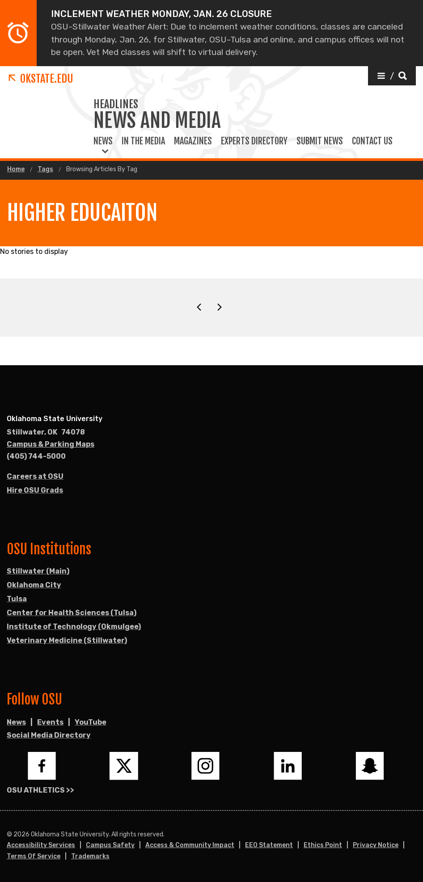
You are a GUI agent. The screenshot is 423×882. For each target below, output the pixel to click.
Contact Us (372, 141)
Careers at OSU (35, 476)
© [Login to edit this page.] (9, 834)
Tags (45, 169)
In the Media (143, 141)
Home (16, 169)
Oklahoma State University (54, 418)
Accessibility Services (41, 845)
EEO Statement (269, 845)
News (103, 141)
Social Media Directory (49, 735)
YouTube (90, 722)
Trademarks (90, 856)
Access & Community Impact (189, 845)
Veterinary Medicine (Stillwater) (67, 640)
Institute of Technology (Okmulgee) (74, 626)
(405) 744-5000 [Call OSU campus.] (36, 456)
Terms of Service (33, 856)
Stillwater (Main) (38, 571)
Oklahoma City (34, 585)
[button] (392, 75)
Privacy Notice (375, 845)
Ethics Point (323, 845)
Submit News (319, 141)
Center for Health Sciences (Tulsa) (71, 612)
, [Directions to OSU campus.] (46, 432)
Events (50, 722)
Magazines (193, 141)
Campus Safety (110, 845)
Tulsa (17, 599)
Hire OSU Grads (35, 490)
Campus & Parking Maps (50, 444)
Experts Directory (254, 141)
